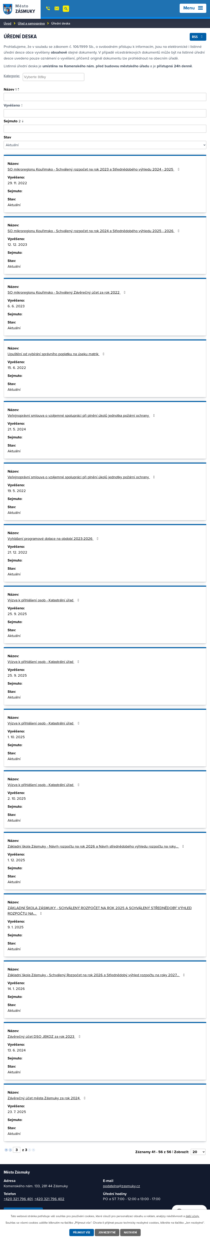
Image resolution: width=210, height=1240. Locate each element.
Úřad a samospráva (31, 23)
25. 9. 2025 (17, 613)
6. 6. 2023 (16, 306)
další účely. (192, 1216)
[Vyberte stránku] (16, 1150)
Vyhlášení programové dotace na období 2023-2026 (54, 538)
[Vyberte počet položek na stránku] (198, 1152)
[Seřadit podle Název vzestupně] (18, 88)
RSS (198, 36)
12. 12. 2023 (17, 244)
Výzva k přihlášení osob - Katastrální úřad (44, 600)
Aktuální (14, 204)
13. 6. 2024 (17, 1050)
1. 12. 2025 (16, 860)
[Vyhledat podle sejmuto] (105, 129)
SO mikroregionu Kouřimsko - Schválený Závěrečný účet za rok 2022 (67, 292)
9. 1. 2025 (16, 927)
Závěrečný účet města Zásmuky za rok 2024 (47, 1098)
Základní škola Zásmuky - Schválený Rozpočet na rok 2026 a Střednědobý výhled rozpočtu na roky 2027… (97, 974)
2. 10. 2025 (17, 798)
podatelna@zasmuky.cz (121, 1185)
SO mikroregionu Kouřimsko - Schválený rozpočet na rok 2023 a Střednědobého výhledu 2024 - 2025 (94, 169)
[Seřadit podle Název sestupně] (18, 90)
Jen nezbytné (107, 1232)
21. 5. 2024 (17, 429)
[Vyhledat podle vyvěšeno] (105, 113)
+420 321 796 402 (49, 1198)
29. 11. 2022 (17, 182)
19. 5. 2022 (17, 490)
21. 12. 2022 (17, 552)
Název (10, 89)
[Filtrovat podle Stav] (105, 145)
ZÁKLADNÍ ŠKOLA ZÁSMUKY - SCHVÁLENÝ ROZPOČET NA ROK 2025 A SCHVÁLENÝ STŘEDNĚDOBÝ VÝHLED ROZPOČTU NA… (100, 910)
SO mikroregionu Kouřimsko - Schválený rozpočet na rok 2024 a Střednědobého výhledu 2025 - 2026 (94, 230)
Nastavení (130, 1232)
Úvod (7, 23)
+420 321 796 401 (18, 1198)
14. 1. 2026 (16, 988)
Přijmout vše (81, 1232)
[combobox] (53, 77)
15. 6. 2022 (17, 367)
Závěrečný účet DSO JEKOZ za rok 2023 (45, 1036)
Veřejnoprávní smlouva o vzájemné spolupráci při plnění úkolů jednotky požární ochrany (82, 477)
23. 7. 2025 (17, 1111)
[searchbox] (53, 76)
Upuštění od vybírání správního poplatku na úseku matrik (57, 353)
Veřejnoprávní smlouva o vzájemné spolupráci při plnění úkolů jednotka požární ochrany (82, 415)
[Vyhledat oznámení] (105, 97)
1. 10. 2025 (16, 736)
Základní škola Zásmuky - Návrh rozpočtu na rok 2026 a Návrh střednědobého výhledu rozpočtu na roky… (97, 846)
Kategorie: (12, 75)
